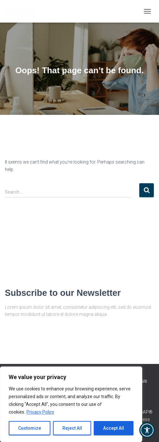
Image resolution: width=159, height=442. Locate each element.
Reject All (72, 428)
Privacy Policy (40, 412)
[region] (71, 404)
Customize (29, 428)
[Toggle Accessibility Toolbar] (147, 430)
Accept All (113, 428)
